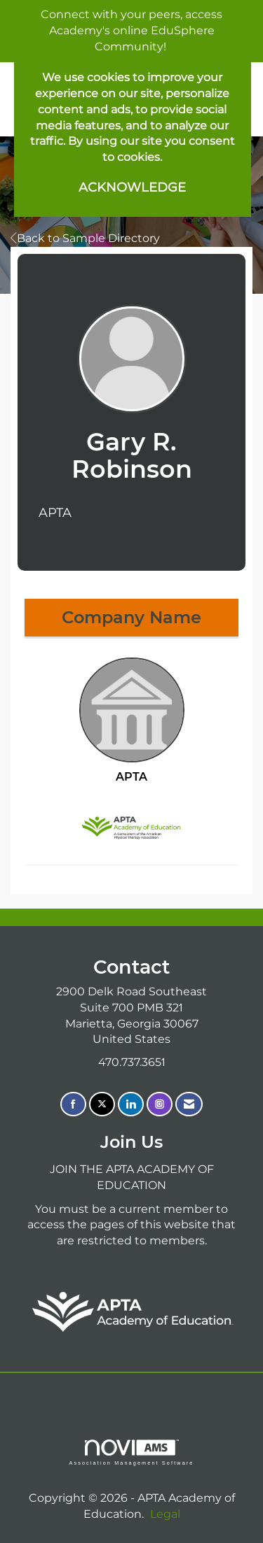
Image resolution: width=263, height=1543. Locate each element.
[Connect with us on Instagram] (160, 1104)
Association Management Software (131, 1452)
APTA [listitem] (131, 720)
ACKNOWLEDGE (132, 187)
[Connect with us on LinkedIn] (131, 1104)
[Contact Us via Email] (189, 1104)
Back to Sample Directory (85, 238)
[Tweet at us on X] (102, 1104)
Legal (165, 1514)
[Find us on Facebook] (73, 1104)
